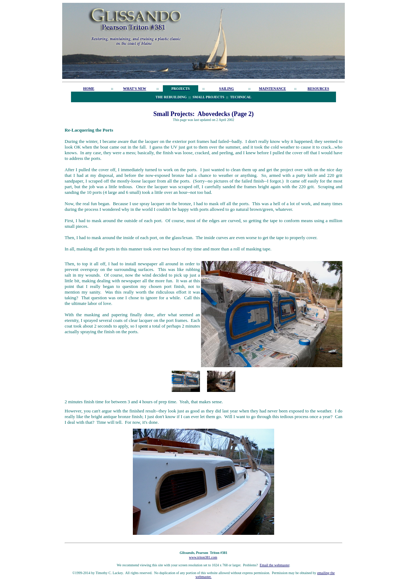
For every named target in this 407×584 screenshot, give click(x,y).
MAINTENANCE (272, 89)
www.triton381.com (203, 557)
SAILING (226, 89)
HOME (88, 89)
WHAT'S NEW (134, 89)
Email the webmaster (274, 565)
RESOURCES (318, 89)
